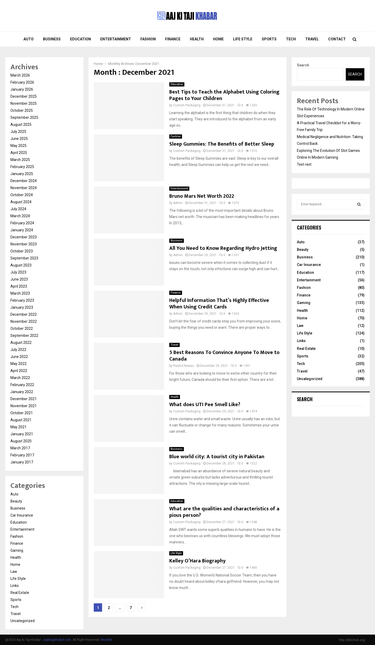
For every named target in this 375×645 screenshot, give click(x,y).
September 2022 (24, 335)
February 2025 (22, 167)
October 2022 (21, 328)
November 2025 (23, 103)
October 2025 (21, 110)
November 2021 (23, 406)
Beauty (16, 501)
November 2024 (23, 188)
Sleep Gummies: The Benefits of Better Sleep (221, 144)
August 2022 (21, 342)
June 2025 (19, 139)
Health (197, 39)
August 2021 (21, 420)
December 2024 (23, 181)
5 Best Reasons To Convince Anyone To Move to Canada (224, 355)
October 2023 (21, 251)
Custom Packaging (187, 105)
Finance (172, 39)
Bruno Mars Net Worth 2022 (201, 196)
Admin (178, 203)
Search (303, 65)
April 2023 (18, 286)
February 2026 (22, 82)
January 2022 (21, 392)
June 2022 (19, 357)
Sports (269, 39)
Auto (28, 39)
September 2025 (24, 117)
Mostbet (107, 640)
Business (52, 39)
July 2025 (18, 131)
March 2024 (20, 216)
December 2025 (23, 96)
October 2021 (21, 413)
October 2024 (21, 195)
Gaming (16, 550)
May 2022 (18, 364)
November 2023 (23, 244)
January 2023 (21, 307)
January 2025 (21, 174)
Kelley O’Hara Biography (197, 560)
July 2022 (18, 350)
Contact (337, 39)
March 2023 (20, 293)
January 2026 (21, 89)
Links (14, 586)
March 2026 (20, 75)
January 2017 (21, 462)
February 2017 (22, 455)
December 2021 (23, 399)
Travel (312, 39)
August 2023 (21, 265)
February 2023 (22, 300)
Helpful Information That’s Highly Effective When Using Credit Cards (219, 303)
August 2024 (21, 202)
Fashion (148, 39)
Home (218, 39)
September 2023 (24, 258)
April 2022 (18, 371)
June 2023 (19, 279)
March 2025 (20, 160)
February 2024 (22, 223)
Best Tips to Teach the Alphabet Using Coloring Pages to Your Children (224, 95)
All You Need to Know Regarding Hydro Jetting (223, 248)
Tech (291, 39)
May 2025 (18, 146)
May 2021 (18, 427)
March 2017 (20, 448)
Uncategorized (22, 621)
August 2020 (21, 441)
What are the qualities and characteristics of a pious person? (224, 512)
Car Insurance (21, 515)
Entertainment (115, 39)
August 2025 (21, 124)
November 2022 (23, 321)
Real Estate (19, 593)
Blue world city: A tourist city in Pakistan (216, 456)
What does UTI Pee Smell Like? (204, 404)
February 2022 (22, 385)
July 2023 (18, 272)
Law (13, 571)
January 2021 (21, 434)
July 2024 (18, 209)
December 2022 (23, 314)
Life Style (242, 39)
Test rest (304, 164)
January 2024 (21, 230)
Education (80, 39)
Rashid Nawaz (183, 366)
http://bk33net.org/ (352, 640)
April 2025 (18, 153)
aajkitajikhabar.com (57, 640)
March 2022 (20, 378)
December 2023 (23, 237)
